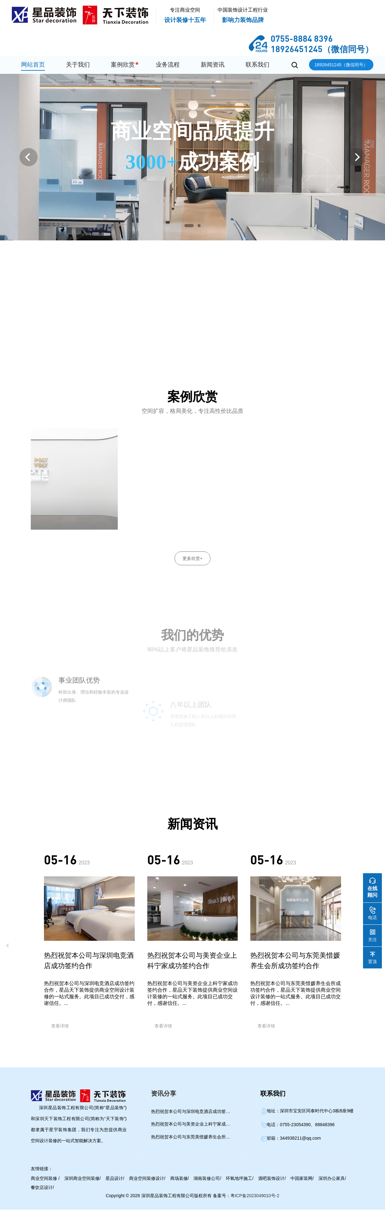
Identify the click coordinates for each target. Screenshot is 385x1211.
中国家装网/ (302, 1179)
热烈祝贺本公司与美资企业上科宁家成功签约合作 (193, 1125)
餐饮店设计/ (42, 1188)
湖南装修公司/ (207, 1179)
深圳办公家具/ (332, 1179)
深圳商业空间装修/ (82, 1179)
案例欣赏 (123, 64)
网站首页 (33, 64)
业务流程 (168, 64)
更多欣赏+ (192, 558)
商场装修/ (179, 1179)
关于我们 (78, 64)
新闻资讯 (213, 64)
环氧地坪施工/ (239, 1179)
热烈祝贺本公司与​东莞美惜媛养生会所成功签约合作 (193, 1138)
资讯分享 (163, 1094)
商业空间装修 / (45, 1179)
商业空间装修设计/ (147, 1179)
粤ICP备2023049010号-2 (254, 1196)
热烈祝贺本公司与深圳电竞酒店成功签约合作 (193, 1112)
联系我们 (257, 64)
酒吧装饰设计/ (272, 1179)
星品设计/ (115, 1179)
